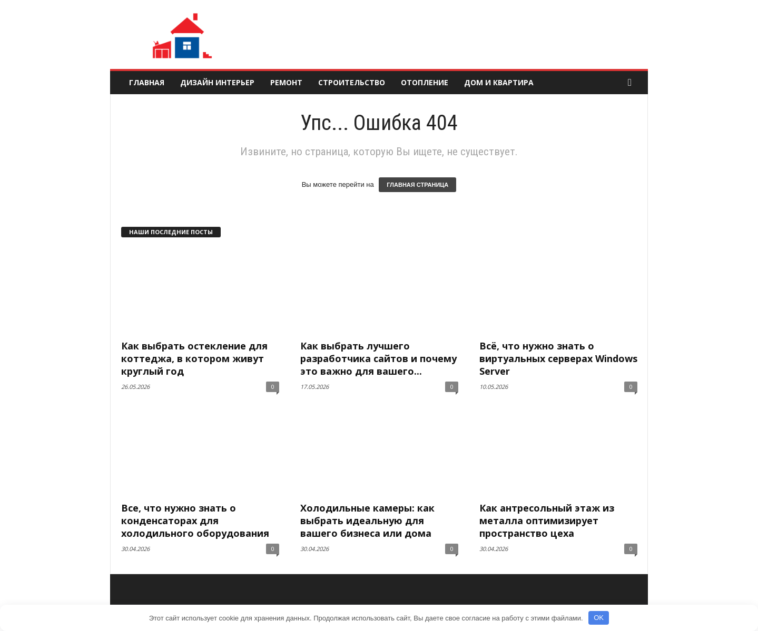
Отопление (424, 82)
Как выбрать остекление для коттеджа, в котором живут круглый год (194, 358)
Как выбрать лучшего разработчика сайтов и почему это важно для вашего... (378, 358)
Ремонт (286, 82)
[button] (632, 82)
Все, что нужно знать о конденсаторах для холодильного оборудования (195, 520)
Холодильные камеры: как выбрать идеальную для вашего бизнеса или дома (367, 520)
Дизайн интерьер (217, 82)
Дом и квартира (499, 82)
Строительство (351, 82)
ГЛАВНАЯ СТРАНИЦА (417, 185)
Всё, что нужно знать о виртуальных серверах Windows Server (558, 358)
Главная (146, 82)
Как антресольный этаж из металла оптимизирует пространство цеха (546, 520)
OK (599, 618)
